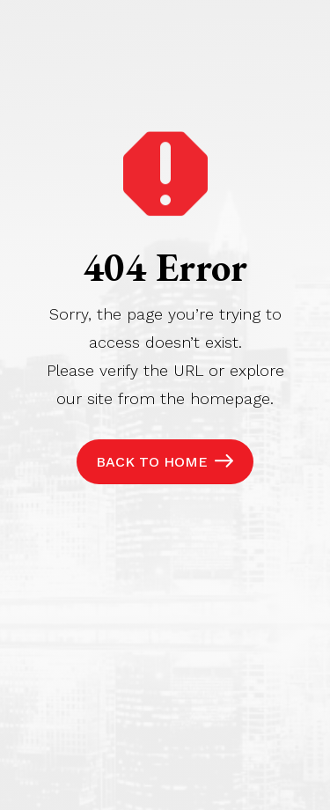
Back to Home (152, 461)
